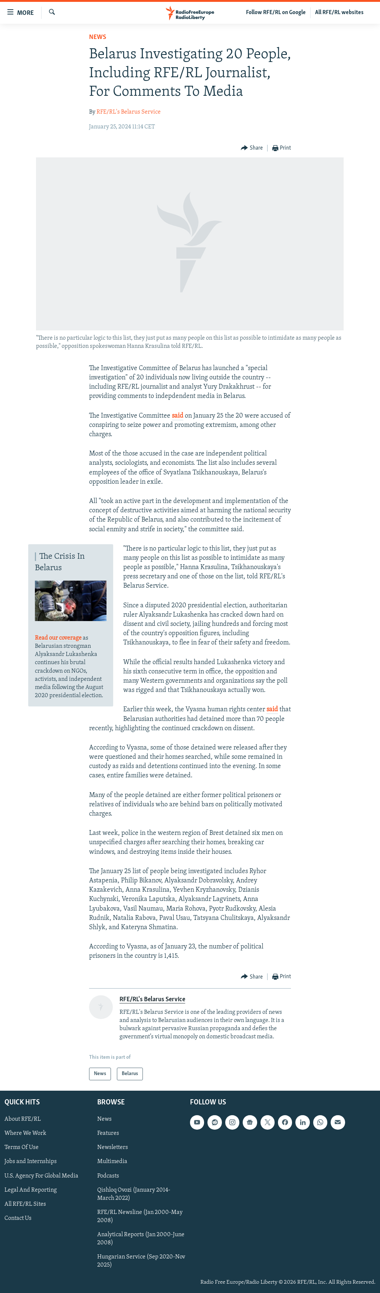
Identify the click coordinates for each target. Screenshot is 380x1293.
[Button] (252, 148)
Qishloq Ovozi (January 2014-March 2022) (133, 1194)
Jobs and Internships (30, 1162)
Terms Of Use (21, 1148)
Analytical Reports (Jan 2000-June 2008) (140, 1239)
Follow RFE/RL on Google (276, 13)
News (97, 37)
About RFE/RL (22, 1119)
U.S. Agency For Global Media (41, 1176)
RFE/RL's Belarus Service (128, 112)
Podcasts (108, 1176)
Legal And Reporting (30, 1190)
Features (108, 1133)
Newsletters (112, 1148)
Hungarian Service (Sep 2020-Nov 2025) (141, 1261)
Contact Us (18, 1218)
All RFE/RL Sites (25, 1204)
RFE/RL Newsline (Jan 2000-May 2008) (140, 1216)
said (177, 415)
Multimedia (112, 1162)
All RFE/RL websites (339, 13)
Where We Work (25, 1133)
